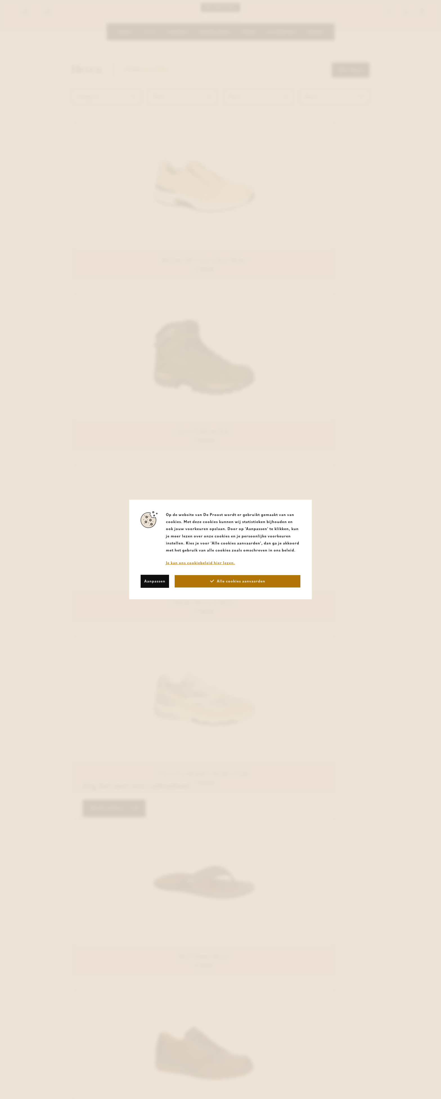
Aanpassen (154, 581)
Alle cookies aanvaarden (237, 581)
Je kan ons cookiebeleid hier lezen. (200, 562)
